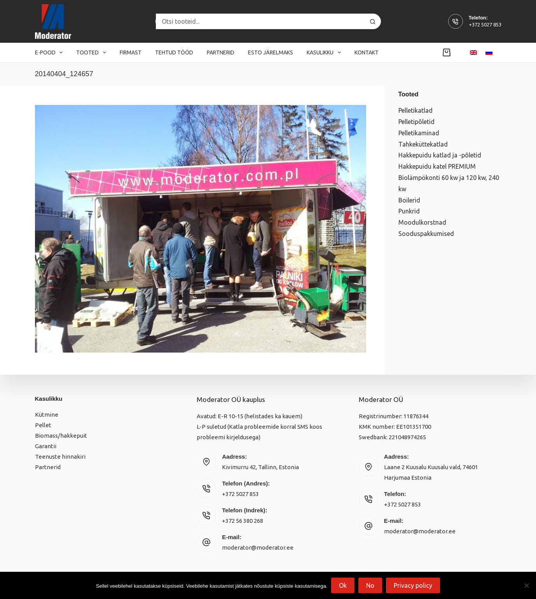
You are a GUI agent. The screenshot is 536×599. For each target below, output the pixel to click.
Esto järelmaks (270, 52)
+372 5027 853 (485, 24)
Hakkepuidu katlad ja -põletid (439, 155)
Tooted (92, 52)
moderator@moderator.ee (257, 547)
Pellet (43, 425)
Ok (343, 585)
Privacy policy (413, 585)
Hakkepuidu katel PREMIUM (437, 166)
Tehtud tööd (174, 52)
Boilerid (409, 200)
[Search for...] (260, 21)
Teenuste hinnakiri (60, 456)
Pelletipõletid (416, 121)
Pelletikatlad (415, 110)
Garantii (45, 446)
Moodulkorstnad (422, 222)
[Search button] (373, 21)
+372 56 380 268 (242, 520)
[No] (526, 585)
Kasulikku (325, 52)
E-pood (50, 52)
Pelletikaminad (418, 132)
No (370, 585)
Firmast (130, 52)
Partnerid (220, 52)
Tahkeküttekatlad (423, 144)
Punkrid (409, 211)
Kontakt (366, 52)
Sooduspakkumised (426, 233)
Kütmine (46, 414)
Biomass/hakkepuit (61, 435)
